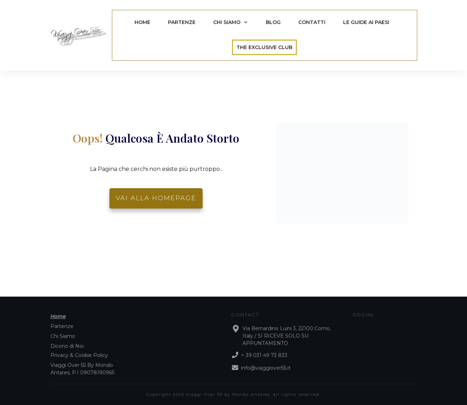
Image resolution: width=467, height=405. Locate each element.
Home (58, 316)
